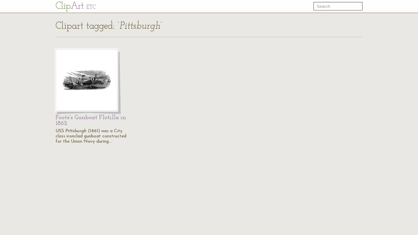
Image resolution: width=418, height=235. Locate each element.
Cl (76, 6)
